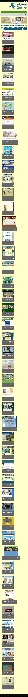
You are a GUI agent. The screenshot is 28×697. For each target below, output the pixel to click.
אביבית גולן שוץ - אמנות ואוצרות (8, 355)
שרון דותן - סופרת (10, 615)
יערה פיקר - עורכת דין (9, 470)
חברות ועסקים (21, 25)
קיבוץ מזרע (11, 341)
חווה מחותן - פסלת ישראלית (8, 498)
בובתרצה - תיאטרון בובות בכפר (7, 198)
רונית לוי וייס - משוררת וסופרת (8, 686)
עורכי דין (8, 27)
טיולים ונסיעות (13, 27)
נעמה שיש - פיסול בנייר (9, 412)
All (25, 25)
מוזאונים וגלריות (4, 25)
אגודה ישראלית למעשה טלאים (7, 242)
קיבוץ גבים (11, 456)
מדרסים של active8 (10, 169)
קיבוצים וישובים (16, 25)
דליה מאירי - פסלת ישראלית (8, 484)
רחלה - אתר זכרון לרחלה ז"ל (8, 212)
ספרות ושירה (24, 27)
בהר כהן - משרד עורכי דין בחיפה (7, 125)
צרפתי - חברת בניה (10, 629)
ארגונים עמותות (19, 27)
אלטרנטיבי (3, 27)
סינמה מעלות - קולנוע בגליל (8, 643)
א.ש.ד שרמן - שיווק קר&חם (9, 41)
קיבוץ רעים (11, 383)
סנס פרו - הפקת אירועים (9, 397)
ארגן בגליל (11, 526)
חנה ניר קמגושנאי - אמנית (8, 672)
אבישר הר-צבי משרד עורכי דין (8, 512)
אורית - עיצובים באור (10, 299)
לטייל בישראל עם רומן (9, 327)
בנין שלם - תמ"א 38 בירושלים (8, 69)
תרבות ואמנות (10, 25)
